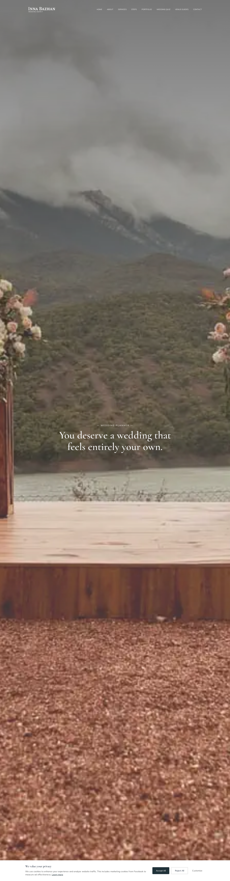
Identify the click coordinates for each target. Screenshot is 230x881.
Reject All (179, 870)
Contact (197, 9)
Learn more (57, 874)
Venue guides (181, 9)
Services (122, 9)
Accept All (161, 870)
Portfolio (147, 9)
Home (99, 9)
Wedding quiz (163, 9)
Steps (134, 9)
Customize (197, 870)
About (110, 9)
